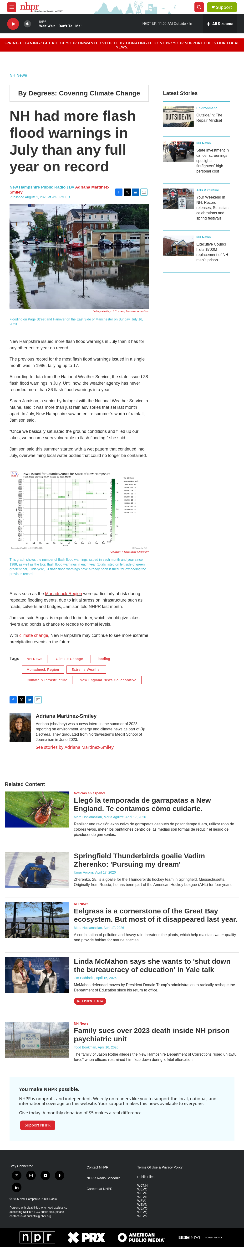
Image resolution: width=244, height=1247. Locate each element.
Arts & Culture (207, 190)
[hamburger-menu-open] (11, 7)
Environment (206, 108)
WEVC (142, 1189)
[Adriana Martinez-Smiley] (20, 727)
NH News (18, 75)
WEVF (142, 1193)
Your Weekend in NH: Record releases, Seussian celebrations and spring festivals (212, 207)
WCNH (142, 1185)
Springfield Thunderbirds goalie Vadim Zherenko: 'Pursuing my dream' (139, 860)
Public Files (145, 1177)
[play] (13, 24)
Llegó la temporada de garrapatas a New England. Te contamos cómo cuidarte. (142, 804)
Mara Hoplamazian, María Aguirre (99, 817)
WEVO (142, 1208)
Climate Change (69, 659)
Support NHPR (38, 1125)
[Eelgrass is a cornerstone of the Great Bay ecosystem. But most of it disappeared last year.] (37, 920)
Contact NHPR (97, 1167)
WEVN (142, 1204)
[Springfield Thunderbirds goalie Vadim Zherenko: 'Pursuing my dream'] (37, 870)
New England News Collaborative (108, 680)
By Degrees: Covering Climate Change (79, 93)
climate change (33, 635)
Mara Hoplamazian (88, 928)
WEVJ (142, 1201)
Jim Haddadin (84, 978)
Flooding (103, 659)
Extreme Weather (86, 669)
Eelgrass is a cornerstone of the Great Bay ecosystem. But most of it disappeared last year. (156, 915)
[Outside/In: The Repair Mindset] (178, 116)
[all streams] (220, 23)
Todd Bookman (85, 1047)
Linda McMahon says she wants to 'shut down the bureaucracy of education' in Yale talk (152, 965)
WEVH (142, 1197)
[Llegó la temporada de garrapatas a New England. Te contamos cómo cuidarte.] (37, 809)
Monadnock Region (63, 593)
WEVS (142, 1216)
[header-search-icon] (199, 7)
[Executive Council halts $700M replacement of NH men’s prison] (178, 246)
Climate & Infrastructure (47, 680)
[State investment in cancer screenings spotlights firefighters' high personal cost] (178, 151)
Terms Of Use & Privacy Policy (160, 1167)
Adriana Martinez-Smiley (66, 716)
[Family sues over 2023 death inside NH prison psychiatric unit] (37, 1040)
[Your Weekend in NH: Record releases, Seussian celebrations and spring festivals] (178, 199)
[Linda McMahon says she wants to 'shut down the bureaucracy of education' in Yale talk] (37, 975)
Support (224, 7)
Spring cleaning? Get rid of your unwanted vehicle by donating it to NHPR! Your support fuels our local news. (122, 44)
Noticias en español (89, 793)
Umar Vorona (83, 872)
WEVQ (142, 1212)
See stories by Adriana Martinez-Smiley (75, 747)
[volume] (27, 24)
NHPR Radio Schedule (103, 1178)
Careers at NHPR (99, 1189)
